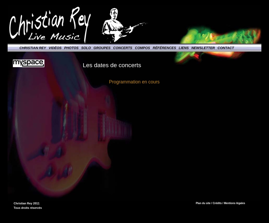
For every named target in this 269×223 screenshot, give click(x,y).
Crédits (217, 203)
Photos (71, 48)
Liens (184, 48)
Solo (86, 48)
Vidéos (55, 48)
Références (164, 48)
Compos (142, 48)
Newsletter (203, 48)
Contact (226, 48)
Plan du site (203, 203)
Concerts (122, 48)
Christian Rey (32, 48)
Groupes (102, 48)
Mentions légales (234, 203)
